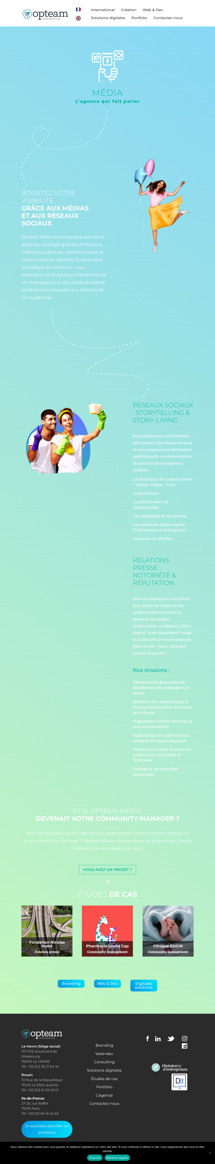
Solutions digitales (112, 18)
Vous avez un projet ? (107, 869)
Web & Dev (157, 10)
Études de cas (104, 1078)
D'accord (94, 1157)
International (107, 10)
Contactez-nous (172, 18)
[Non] (210, 1153)
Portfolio (143, 18)
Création (133, 10)
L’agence (104, 1095)
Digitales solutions (144, 986)
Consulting (104, 1062)
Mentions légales (117, 1157)
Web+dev (104, 1053)
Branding (71, 984)
